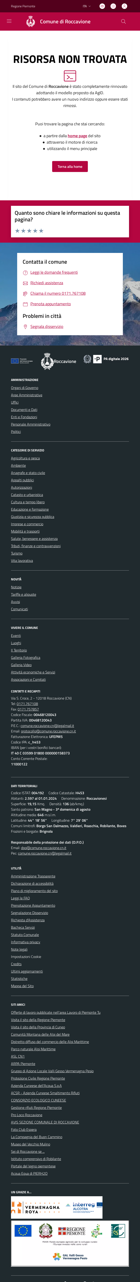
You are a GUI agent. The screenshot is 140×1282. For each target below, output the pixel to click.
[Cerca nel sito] (123, 21)
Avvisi (15, 601)
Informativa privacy (25, 942)
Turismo (16, 553)
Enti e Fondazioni (24, 417)
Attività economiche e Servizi (33, 672)
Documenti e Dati (24, 409)
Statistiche (19, 978)
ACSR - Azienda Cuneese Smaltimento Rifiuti (45, 1093)
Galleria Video (21, 665)
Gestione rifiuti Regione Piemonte (36, 1107)
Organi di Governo (24, 387)
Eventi (16, 635)
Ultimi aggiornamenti (27, 971)
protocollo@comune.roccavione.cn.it (48, 731)
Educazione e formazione (30, 509)
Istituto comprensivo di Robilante (36, 1158)
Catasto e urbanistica (27, 494)
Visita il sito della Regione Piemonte (38, 1019)
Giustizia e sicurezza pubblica (32, 516)
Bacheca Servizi (23, 927)
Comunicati (19, 609)
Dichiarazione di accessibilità (32, 883)
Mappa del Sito (22, 986)
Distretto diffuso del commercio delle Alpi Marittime (50, 1041)
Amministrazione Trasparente (33, 876)
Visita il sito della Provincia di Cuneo (38, 1027)
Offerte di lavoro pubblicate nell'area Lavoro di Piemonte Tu (55, 1012)
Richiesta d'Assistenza (28, 920)
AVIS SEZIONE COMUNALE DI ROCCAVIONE (45, 1122)
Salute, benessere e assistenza (34, 538)
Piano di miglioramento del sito (34, 890)
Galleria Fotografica (25, 657)
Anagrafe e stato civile (28, 472)
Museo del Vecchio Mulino (30, 1144)
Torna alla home (70, 166)
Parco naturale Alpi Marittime (33, 1049)
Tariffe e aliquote (23, 594)
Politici (16, 431)
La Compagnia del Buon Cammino (36, 1137)
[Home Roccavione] (56, 21)
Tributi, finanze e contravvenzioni (36, 546)
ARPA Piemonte (23, 1063)
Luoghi (16, 643)
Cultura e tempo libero (28, 502)
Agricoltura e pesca (25, 458)
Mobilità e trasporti (25, 531)
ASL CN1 (18, 1056)
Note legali (19, 949)
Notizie (16, 587)
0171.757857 (28, 709)
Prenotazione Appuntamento (33, 905)
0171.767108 (27, 703)
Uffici (15, 402)
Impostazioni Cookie (26, 956)
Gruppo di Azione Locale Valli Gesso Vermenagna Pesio (52, 1071)
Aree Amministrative (26, 395)
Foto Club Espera (24, 1129)
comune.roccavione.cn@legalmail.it (47, 725)
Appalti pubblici (22, 480)
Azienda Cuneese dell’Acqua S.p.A (36, 1085)
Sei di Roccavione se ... (28, 1151)
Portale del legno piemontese (33, 1166)
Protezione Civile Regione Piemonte (38, 1078)
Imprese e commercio (27, 524)
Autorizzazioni (21, 487)
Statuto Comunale (25, 934)
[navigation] (9, 21)
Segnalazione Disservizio (29, 912)
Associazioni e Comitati (28, 679)
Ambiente (18, 465)
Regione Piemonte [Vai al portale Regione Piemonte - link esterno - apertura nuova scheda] (23, 6)
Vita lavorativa (22, 560)
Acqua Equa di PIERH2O (29, 1173)
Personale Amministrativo (30, 424)
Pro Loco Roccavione (26, 1115)
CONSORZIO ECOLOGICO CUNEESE (38, 1100)
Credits (16, 964)
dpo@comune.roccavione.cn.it (43, 847)
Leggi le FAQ (20, 898)
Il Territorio (19, 650)
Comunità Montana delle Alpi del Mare (40, 1034)
